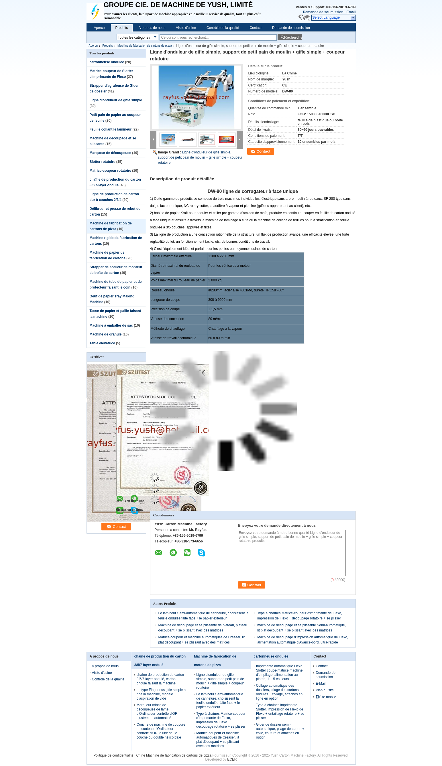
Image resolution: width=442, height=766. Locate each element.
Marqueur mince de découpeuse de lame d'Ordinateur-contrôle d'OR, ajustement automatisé (157, 711)
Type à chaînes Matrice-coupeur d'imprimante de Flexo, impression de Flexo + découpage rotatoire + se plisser (220, 720)
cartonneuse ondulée (107, 62)
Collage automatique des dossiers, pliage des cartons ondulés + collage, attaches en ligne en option (279, 692)
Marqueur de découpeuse (110, 153)
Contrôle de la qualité (223, 28)
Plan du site (325, 690)
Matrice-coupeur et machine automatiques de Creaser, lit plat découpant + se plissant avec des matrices (217, 739)
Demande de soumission (323, 12)
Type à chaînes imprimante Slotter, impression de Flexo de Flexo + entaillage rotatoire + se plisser (280, 711)
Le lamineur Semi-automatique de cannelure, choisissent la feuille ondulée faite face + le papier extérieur (219, 700)
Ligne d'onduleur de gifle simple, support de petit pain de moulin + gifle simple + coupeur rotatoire (200, 157)
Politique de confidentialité (113, 755)
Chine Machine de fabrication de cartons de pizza (173, 755)
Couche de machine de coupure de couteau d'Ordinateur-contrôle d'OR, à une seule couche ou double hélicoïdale (161, 730)
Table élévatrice (102, 343)
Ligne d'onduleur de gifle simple (116, 100)
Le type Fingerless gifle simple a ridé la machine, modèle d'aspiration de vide (161, 694)
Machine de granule (106, 334)
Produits (121, 28)
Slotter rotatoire (102, 162)
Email (350, 12)
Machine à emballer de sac (111, 325)
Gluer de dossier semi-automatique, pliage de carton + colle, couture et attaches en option (280, 730)
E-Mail (320, 684)
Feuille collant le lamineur (111, 129)
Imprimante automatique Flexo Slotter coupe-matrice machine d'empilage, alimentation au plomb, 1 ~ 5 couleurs (279, 672)
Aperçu (99, 28)
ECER (232, 759)
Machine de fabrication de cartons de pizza (144, 45)
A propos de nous (152, 28)
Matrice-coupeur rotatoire (110, 171)
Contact (256, 28)
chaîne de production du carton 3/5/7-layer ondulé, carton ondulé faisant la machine (160, 679)
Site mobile (326, 697)
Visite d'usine (186, 28)
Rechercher (293, 37)
